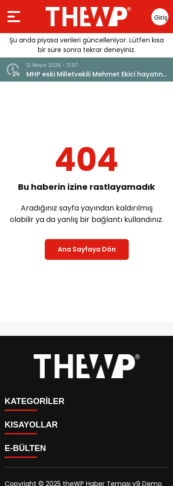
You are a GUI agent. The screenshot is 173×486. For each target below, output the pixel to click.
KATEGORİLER (35, 401)
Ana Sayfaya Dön (87, 249)
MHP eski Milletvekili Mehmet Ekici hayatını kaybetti (95, 74)
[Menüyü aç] (15, 16)
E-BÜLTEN (25, 448)
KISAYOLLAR (31, 424)
